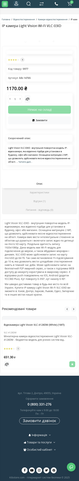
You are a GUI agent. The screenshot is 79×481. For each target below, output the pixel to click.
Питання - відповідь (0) (39, 209)
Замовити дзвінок (39, 420)
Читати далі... (25, 161)
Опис (39, 183)
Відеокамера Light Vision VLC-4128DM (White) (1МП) (34, 324)
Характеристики (39, 192)
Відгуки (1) (39, 201)
